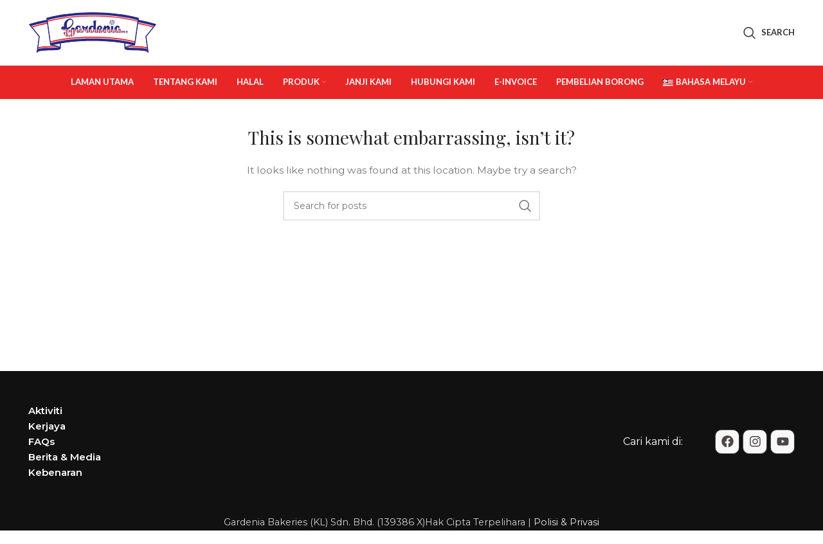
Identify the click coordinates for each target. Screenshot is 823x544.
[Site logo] (92, 33)
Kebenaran (55, 474)
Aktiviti (45, 412)
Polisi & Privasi (566, 524)
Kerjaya (47, 428)
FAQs (41, 443)
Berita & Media (64, 459)
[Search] (769, 34)
